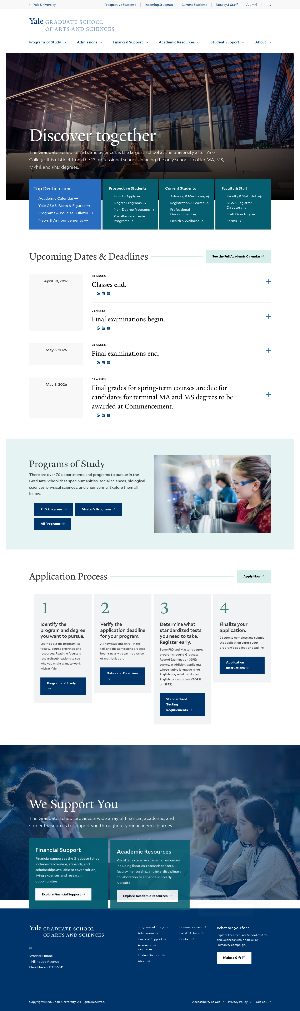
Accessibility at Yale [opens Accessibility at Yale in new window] (206, 1001)
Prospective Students (120, 5)
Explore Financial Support (61, 909)
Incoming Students (159, 5)
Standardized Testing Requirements (177, 704)
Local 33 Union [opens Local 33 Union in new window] (189, 933)
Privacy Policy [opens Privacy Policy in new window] (238, 1001)
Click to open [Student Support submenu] (241, 40)
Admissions (87, 42)
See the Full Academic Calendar (236, 256)
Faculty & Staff (227, 5)
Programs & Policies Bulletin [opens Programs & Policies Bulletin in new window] (63, 213)
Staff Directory (239, 214)
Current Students (194, 5)
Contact (185, 939)
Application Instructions (235, 665)
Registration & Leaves (187, 203)
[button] (269, 4)
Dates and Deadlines (123, 673)
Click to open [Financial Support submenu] (145, 40)
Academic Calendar (55, 198)
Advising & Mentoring (187, 196)
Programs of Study (45, 42)
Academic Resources (177, 42)
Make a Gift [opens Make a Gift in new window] (232, 958)
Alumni (251, 5)
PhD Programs (52, 509)
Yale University (44, 5)
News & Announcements (60, 220)
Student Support (225, 42)
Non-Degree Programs (132, 210)
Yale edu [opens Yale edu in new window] (261, 1001)
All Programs (51, 524)
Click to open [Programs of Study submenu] (63, 40)
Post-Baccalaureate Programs (129, 218)
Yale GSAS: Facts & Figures (61, 205)
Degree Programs (128, 203)
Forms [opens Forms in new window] (232, 221)
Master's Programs (96, 509)
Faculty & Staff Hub (242, 196)
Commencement (191, 927)
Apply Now (251, 576)
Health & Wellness (184, 221)
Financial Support (128, 42)
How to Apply (125, 196)
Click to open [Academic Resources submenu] (197, 40)
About (260, 42)
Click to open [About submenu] (268, 40)
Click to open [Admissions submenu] (99, 40)
